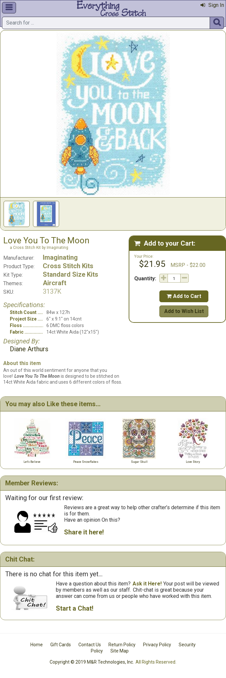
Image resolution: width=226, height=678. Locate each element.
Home (36, 644)
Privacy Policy (157, 644)
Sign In (212, 5)
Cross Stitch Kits (68, 266)
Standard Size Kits (70, 274)
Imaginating (60, 257)
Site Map (119, 650)
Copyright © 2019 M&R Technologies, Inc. (92, 662)
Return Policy (122, 644)
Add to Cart (184, 296)
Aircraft (54, 283)
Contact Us (89, 644)
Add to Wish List (184, 311)
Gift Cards (60, 644)
